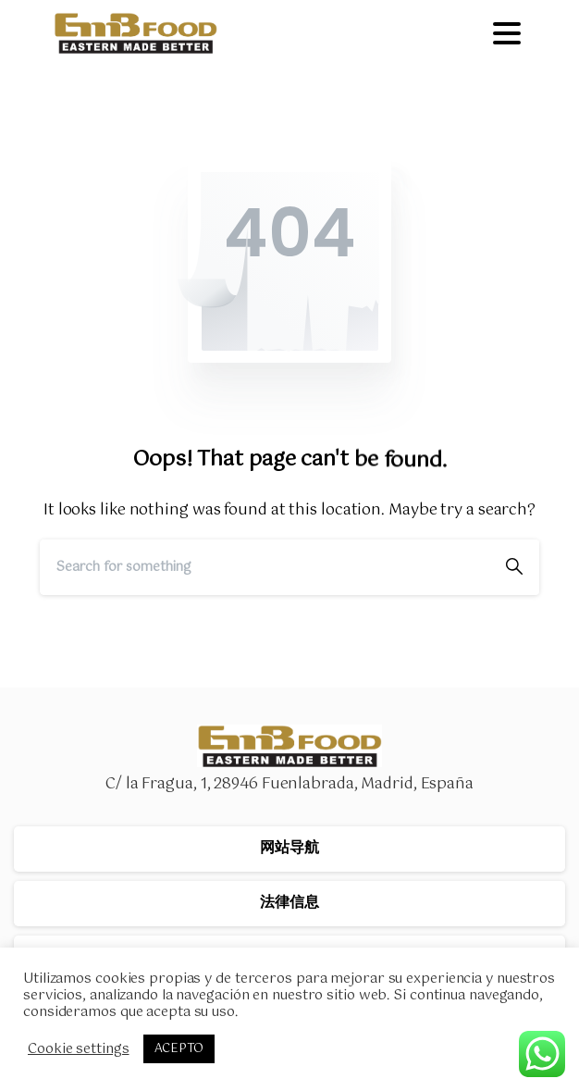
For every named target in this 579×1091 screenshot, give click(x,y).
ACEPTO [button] (178, 1049)
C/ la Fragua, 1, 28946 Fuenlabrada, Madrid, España (289, 784)
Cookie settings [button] (78, 1049)
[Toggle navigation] (506, 33)
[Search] (264, 567)
